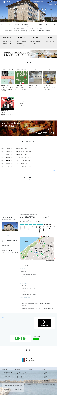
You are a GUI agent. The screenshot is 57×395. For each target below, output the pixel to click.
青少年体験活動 (7, 40)
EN (55, 4)
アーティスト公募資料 (41, 129)
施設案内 (36, 41)
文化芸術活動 (21, 41)
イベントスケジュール (7, 373)
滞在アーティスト (44, 132)
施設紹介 (45, 373)
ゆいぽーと (4, 317)
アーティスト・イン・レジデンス (22, 372)
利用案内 (50, 40)
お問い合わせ (53, 2)
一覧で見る (54, 170)
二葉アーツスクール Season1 (21, 377)
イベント (45, 377)
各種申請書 (45, 376)
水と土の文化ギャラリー (20, 376)
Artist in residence (11, 123)
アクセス (53, 1)
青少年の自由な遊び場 (7, 376)
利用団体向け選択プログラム (8, 372)
